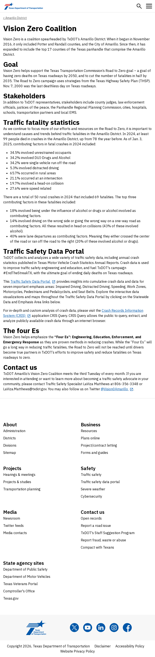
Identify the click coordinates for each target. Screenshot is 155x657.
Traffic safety (91, 474)
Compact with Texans (97, 547)
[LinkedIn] (100, 627)
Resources (89, 431)
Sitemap (9, 452)
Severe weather (93, 489)
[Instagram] (114, 627)
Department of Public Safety (25, 569)
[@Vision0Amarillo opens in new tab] (117, 389)
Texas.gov (11, 598)
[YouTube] (87, 627)
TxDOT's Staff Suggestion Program (108, 533)
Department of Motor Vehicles (26, 576)
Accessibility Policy (129, 646)
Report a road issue (96, 525)
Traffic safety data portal (100, 482)
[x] (74, 627)
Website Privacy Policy (77, 651)
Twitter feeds (13, 525)
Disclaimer (102, 646)
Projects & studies (17, 482)
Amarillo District (16, 18)
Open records (91, 518)
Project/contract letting (99, 445)
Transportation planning (22, 489)
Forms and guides (94, 452)
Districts (9, 438)
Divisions (9, 445)
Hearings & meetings (19, 474)
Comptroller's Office (19, 591)
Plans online (90, 438)
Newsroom (11, 518)
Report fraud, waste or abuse (103, 540)
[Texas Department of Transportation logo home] (23, 6)
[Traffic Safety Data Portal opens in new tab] (33, 281)
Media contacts (15, 533)
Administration (14, 431)
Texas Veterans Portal (20, 584)
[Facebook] (127, 627)
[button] (139, 6)
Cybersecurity (91, 496)
